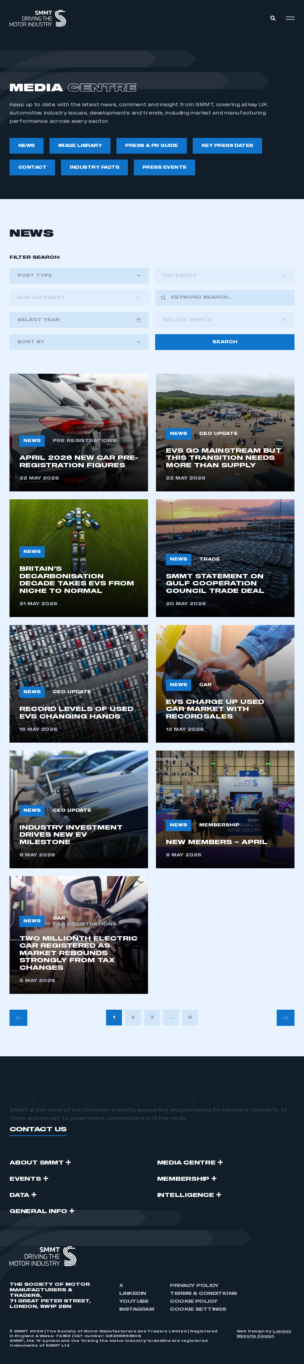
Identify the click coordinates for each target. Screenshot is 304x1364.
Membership (183, 1179)
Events (25, 1179)
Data (19, 1195)
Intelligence (185, 1195)
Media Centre (186, 1163)
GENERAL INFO (38, 1211)
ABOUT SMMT (37, 1163)
